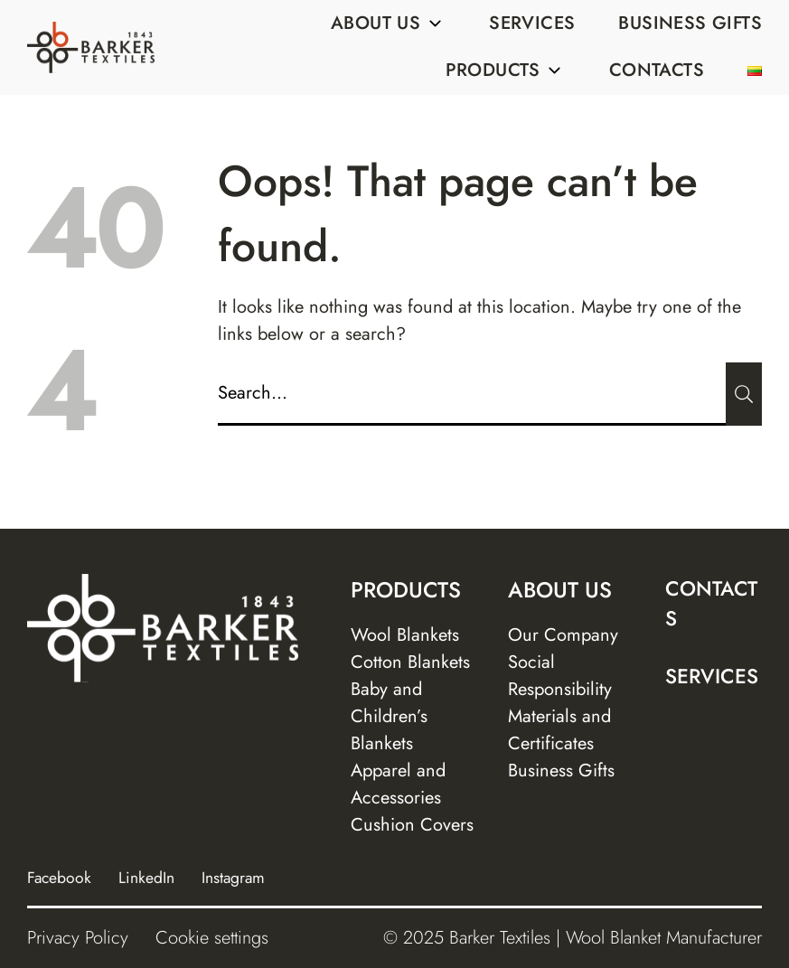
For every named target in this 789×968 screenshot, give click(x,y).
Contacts (656, 70)
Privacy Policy (77, 938)
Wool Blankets (405, 635)
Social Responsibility (560, 675)
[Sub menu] (435, 23)
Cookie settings (211, 938)
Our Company (563, 635)
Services (532, 23)
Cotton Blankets (410, 662)
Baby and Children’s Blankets (389, 716)
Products (506, 70)
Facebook (59, 877)
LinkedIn (146, 877)
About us (388, 23)
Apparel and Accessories (398, 784)
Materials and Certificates (559, 730)
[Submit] (744, 394)
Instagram (233, 877)
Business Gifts (690, 23)
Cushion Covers (412, 825)
